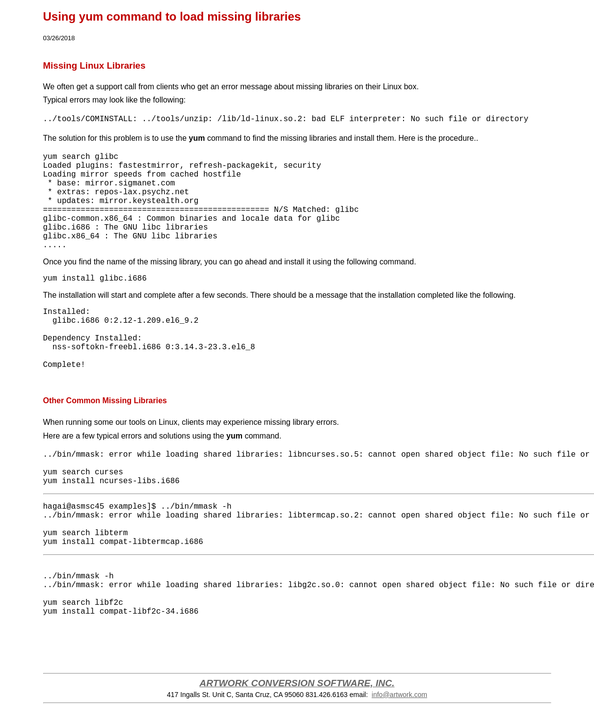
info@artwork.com (399, 695)
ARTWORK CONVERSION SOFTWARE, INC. (296, 683)
